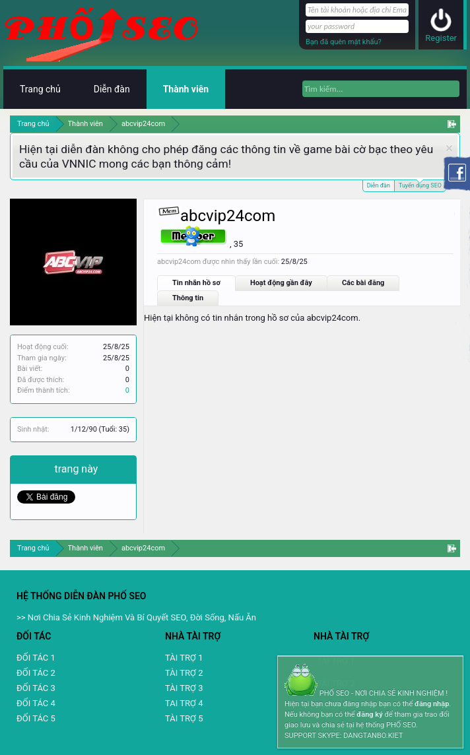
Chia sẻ (36, 469)
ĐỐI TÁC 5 (36, 718)
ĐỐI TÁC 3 (36, 688)
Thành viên (186, 89)
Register (441, 38)
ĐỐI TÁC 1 (36, 658)
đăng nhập (432, 704)
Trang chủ (40, 89)
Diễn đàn (378, 185)
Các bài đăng (363, 283)
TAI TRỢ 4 (184, 703)
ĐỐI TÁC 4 (36, 703)
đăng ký (369, 714)
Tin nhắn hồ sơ (196, 283)
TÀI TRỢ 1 (184, 658)
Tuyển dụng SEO (420, 184)
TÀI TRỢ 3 (184, 688)
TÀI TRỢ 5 (184, 718)
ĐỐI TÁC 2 (36, 673)
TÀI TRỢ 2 (184, 673)
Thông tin (187, 298)
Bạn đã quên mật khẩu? (344, 42)
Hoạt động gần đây (281, 283)
